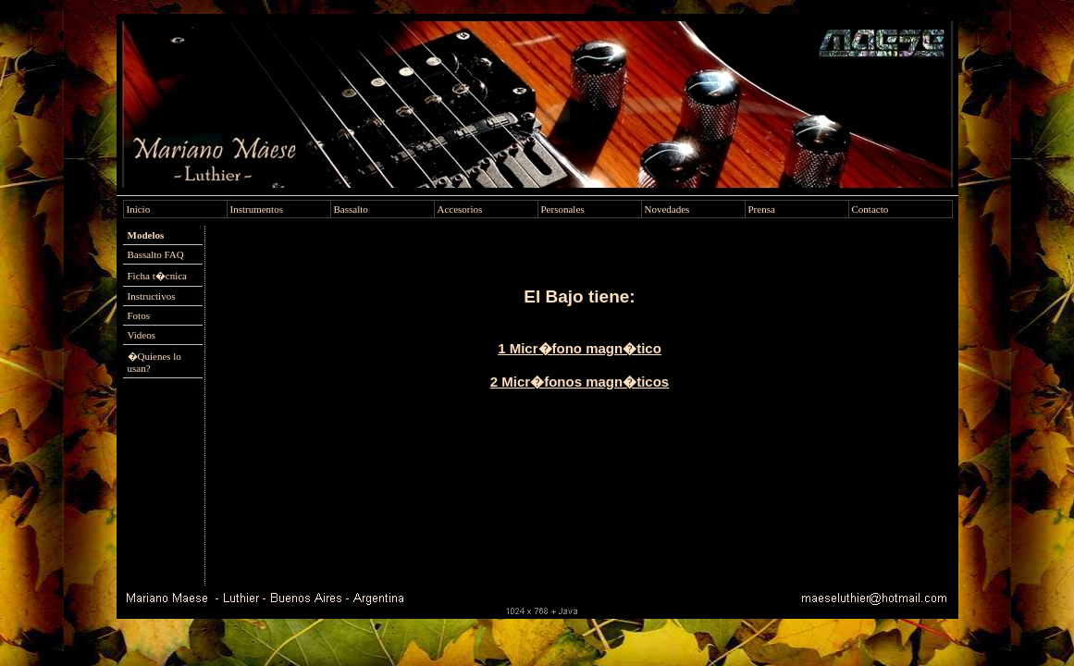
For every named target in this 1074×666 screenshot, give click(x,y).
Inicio (139, 209)
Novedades (667, 209)
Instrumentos (256, 209)
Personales (563, 209)
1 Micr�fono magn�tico (579, 348)
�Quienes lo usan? (154, 362)
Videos (142, 334)
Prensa (761, 209)
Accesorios (460, 209)
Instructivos (152, 296)
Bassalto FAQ (156, 254)
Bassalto (351, 209)
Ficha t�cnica (157, 275)
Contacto (870, 209)
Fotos (139, 315)
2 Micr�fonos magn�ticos (579, 381)
